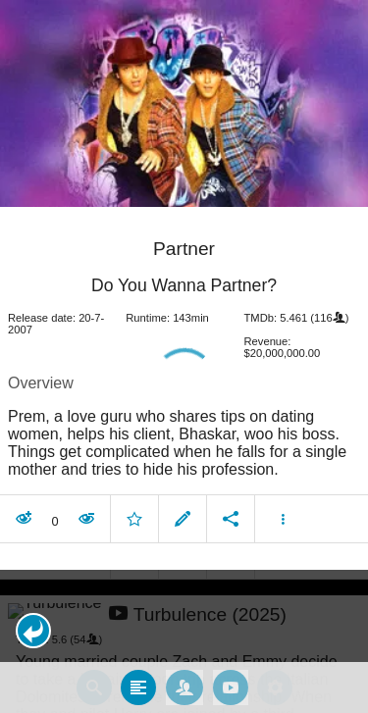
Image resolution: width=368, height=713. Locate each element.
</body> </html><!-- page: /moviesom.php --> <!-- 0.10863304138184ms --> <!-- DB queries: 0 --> (184, 356)
